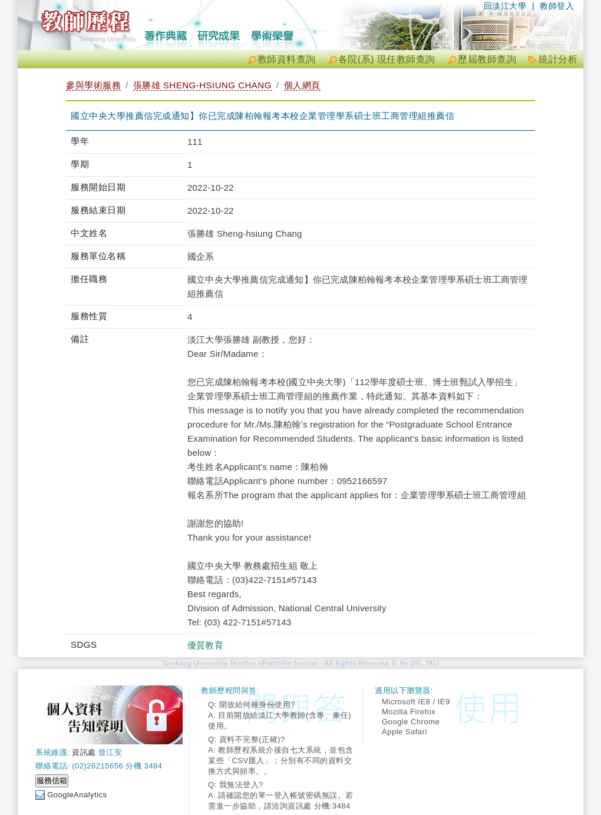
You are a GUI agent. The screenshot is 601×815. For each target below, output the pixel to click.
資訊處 (84, 752)
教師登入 (557, 6)
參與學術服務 (93, 85)
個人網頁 (302, 85)
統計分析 (558, 59)
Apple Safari (404, 731)
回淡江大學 (505, 6)
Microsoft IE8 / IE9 (416, 701)
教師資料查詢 (286, 59)
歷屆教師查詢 (487, 59)
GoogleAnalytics (77, 794)
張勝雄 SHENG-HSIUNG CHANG (202, 85)
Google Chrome (411, 721)
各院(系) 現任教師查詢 (386, 59)
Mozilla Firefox (408, 711)
